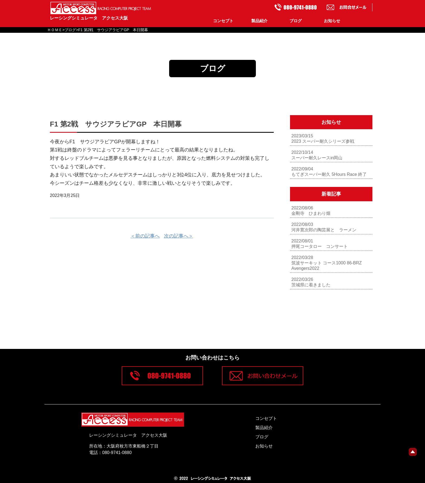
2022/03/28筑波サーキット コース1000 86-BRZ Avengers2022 (326, 263)
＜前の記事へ (145, 236)
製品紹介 (259, 20)
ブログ (295, 20)
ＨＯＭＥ (54, 30)
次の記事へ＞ (178, 236)
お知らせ (332, 20)
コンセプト (223, 20)
